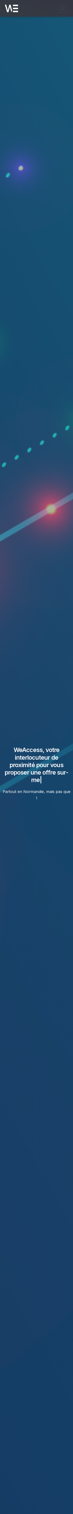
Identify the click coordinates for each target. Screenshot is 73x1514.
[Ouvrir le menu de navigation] (63, 8)
